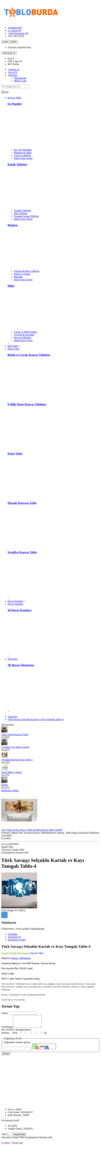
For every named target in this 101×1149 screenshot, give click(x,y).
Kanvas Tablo (36, 953)
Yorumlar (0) (14, 937)
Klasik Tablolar (17, 164)
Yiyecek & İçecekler (24, 334)
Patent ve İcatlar (22, 274)
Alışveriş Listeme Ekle (12, 1139)
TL (15, 61)
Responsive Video (17, 939)
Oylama (5, 1035)
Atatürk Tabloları (22, 210)
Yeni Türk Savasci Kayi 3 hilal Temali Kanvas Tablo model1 (32, 830)
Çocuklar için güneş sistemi (15, 747)
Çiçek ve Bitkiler (22, 155)
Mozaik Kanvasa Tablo (22, 503)
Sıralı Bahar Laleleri (11, 772)
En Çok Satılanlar (23, 149)
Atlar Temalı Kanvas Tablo (15, 734)
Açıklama (12, 934)
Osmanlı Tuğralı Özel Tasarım (15, 953)
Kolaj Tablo (15, 453)
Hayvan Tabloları (22, 337)
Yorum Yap (17, 1145)
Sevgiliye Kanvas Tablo (22, 552)
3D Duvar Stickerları (21, 665)
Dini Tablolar (20, 213)
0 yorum (5, 1145)
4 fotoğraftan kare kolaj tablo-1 (17, 759)
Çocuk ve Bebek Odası (25, 332)
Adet (3, 1136)
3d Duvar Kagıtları (20, 610)
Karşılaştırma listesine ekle (38, 1139)
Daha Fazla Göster (23, 158)
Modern (13, 225)
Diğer (11, 285)
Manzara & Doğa (22, 152)
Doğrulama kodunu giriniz (17, 1044)
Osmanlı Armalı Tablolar (26, 216)
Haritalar (18, 276)
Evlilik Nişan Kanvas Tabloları (27, 404)
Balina (4, 785)
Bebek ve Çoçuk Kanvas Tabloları (29, 355)
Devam (6, 1056)
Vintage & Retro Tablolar (26, 271)
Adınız (4, 1013)
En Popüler (15, 103)
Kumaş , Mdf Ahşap (20, 958)
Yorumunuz (7, 1029)
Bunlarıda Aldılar (10, 790)
